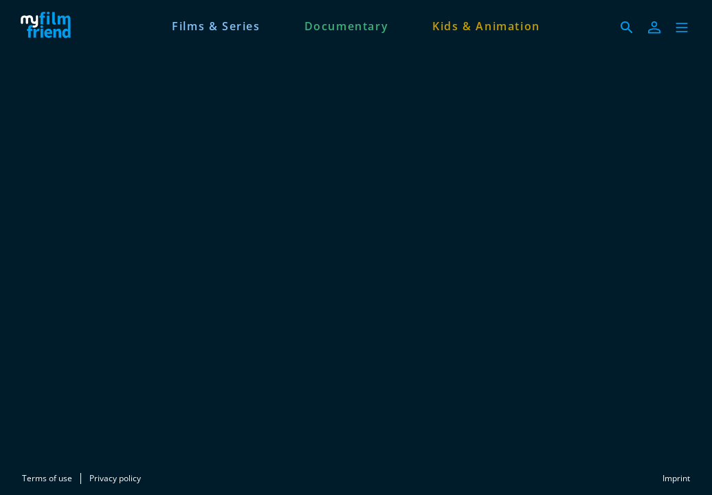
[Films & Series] (215, 25)
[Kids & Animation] (486, 25)
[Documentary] (346, 25)
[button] (682, 27)
